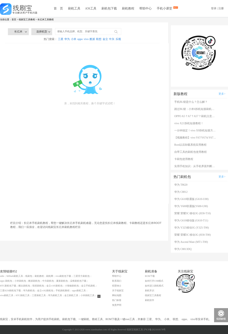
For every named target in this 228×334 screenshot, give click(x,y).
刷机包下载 (109, 8)
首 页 (58, 8)
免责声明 (116, 305)
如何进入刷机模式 (154, 285)
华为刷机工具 (55, 295)
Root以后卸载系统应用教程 (190, 144)
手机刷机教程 (63, 290)
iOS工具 (90, 8)
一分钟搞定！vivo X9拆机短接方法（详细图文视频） (195, 130)
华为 (67, 39)
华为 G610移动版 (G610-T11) (191, 220)
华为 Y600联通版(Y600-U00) (191, 206)
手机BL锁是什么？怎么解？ (191, 101)
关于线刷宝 (118, 290)
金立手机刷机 (88, 285)
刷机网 (49, 276)
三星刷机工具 (39, 295)
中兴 (111, 39)
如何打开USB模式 (154, 281)
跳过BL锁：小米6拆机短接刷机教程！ (195, 109)
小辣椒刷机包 (72, 285)
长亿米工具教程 (45, 19)
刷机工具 (74, 8)
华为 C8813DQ (182, 249)
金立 (105, 39)
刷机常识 (149, 290)
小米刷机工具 (87, 295)
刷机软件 (149, 300)
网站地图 (116, 295)
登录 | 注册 (217, 8)
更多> (222, 93)
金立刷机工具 (71, 295)
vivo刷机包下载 (63, 276)
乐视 (118, 39)
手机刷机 (54, 319)
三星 (60, 39)
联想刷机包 (38, 285)
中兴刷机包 (48, 281)
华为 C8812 (181, 191)
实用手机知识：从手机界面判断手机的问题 (195, 166)
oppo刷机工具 (79, 290)
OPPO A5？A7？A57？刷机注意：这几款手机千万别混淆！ (195, 116)
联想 (98, 39)
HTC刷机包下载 (8, 285)
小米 (73, 39)
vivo (86, 39)
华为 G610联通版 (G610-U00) (191, 199)
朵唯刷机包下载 (78, 281)
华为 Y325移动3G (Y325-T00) (191, 227)
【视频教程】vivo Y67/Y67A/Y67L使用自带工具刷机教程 (195, 137)
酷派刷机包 (34, 281)
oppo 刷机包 (6, 281)
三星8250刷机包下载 (10, 290)
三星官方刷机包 (81, 276)
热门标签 (116, 300)
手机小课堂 (165, 8)
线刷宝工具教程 (27, 19)
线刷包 (28, 276)
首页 (14, 19)
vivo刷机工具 (6, 295)
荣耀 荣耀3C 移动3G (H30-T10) (192, 213)
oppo (80, 39)
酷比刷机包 (24, 285)
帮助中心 (145, 8)
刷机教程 (128, 8)
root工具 (130, 319)
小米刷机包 (20, 281)
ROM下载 (150, 276)
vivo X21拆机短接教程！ (188, 123)
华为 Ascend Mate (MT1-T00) (191, 242)
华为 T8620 (180, 184)
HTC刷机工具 (23, 295)
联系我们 (116, 281)
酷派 (92, 39)
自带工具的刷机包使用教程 (190, 151)
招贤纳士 (116, 285)
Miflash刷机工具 (14, 276)
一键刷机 (83, 319)
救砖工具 (97, 319)
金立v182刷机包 (45, 290)
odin (2, 276)
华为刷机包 (29, 290)
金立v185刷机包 (54, 285)
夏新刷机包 (62, 281)
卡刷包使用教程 (183, 159)
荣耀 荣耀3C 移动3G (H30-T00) (192, 234)
